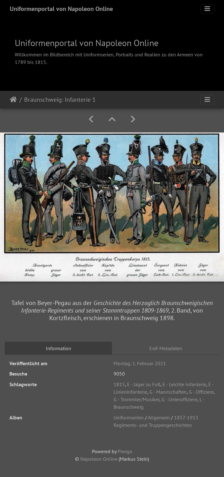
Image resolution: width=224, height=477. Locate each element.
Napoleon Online (98, 459)
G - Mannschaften (168, 392)
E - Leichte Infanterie (184, 384)
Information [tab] (58, 348)
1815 (119, 384)
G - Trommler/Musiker (136, 399)
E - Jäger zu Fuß (143, 384)
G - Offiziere (201, 392)
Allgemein (159, 417)
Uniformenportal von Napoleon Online (61, 9)
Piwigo (125, 451)
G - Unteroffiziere (179, 399)
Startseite (13, 99)
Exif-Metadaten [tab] (165, 348)
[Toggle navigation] (207, 8)
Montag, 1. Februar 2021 (140, 363)
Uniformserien (129, 417)
